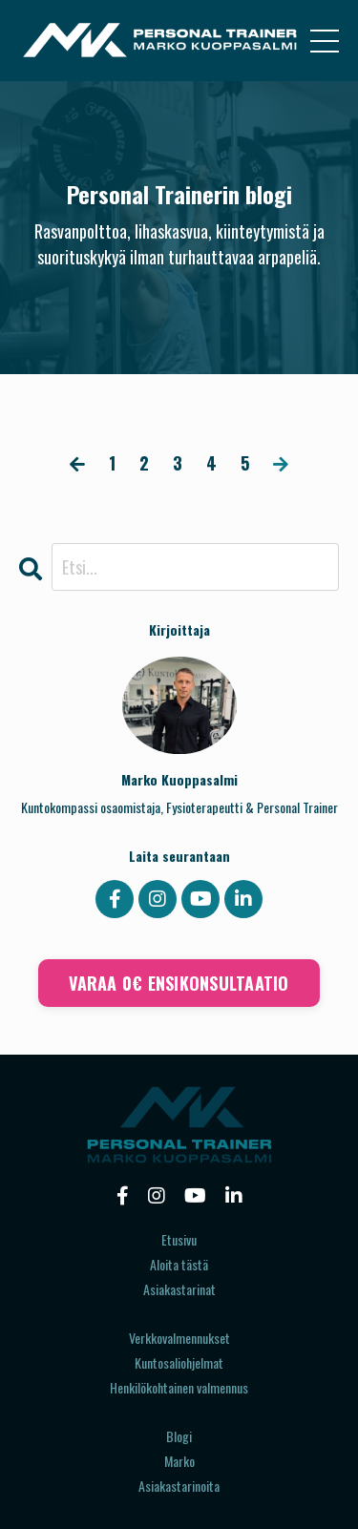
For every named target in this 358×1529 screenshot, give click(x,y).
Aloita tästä (179, 1264)
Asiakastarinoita (179, 1486)
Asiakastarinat (179, 1289)
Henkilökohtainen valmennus (179, 1387)
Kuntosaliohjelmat (179, 1362)
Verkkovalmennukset (179, 1338)
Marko (179, 1461)
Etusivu (179, 1239)
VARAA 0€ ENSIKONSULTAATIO (178, 983)
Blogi (179, 1436)
